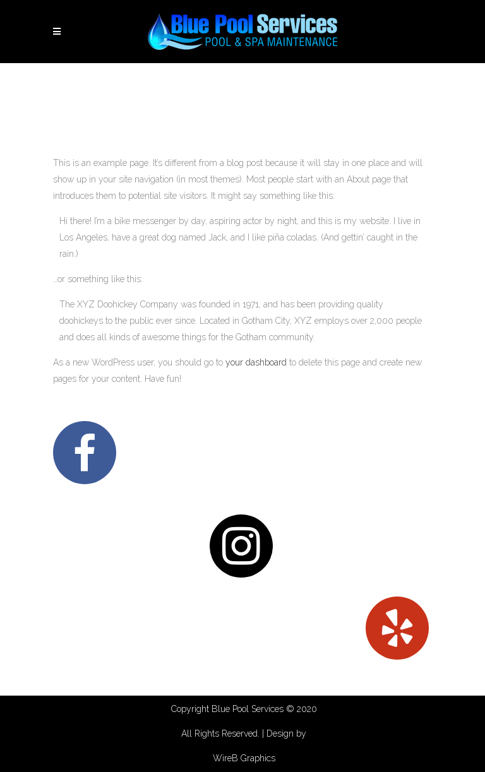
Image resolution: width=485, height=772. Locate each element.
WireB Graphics (244, 758)
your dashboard (256, 362)
